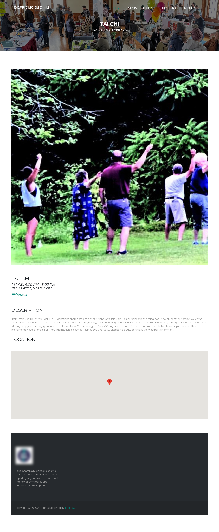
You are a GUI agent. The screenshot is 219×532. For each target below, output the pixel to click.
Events (132, 8)
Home (117, 8)
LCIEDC (70, 507)
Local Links (168, 8)
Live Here (189, 8)
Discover (148, 8)
